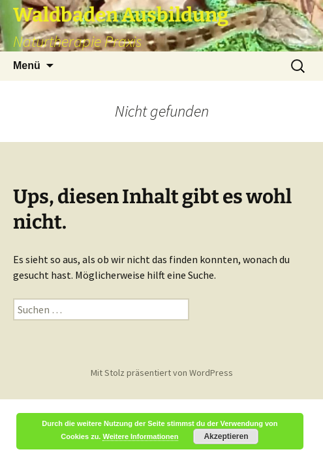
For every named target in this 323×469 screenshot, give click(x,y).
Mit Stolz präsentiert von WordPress (162, 372)
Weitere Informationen (140, 436)
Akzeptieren (226, 436)
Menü (26, 65)
